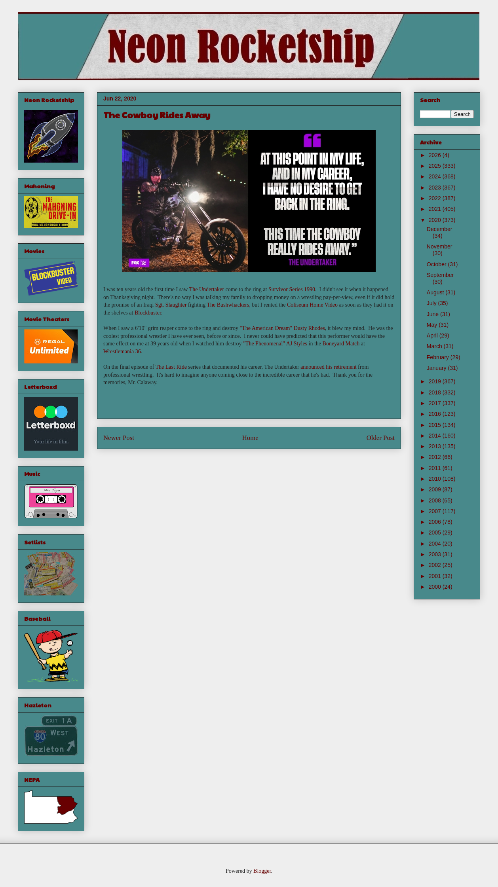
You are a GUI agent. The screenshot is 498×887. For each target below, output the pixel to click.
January (437, 368)
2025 (436, 166)
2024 (436, 176)
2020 (436, 220)
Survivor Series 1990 (291, 289)
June (433, 314)
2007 (436, 511)
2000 (436, 587)
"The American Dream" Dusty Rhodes (282, 328)
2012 (436, 457)
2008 (436, 500)
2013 (436, 446)
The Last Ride (171, 367)
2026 (436, 155)
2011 (436, 468)
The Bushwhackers (228, 305)
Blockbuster (148, 313)
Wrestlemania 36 (122, 351)
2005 (436, 532)
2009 (436, 489)
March (435, 346)
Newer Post (118, 438)
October (437, 264)
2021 (436, 209)
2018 (436, 392)
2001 (436, 576)
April (433, 335)
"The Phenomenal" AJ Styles (275, 344)
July (432, 303)
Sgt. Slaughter (170, 305)
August (436, 292)
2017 (436, 403)
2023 (436, 187)
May (433, 325)
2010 (436, 479)
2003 (436, 554)
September (440, 275)
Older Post (381, 438)
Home (250, 438)
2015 (436, 425)
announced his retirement (328, 367)
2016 (436, 414)
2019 (436, 381)
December (439, 229)
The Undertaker (206, 289)
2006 (436, 522)
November (439, 246)
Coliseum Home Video (312, 305)
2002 (436, 565)
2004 (436, 543)
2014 (436, 435)
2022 (436, 198)
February (438, 357)
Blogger (262, 871)
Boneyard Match (341, 344)
